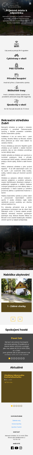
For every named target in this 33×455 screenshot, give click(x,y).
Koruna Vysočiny (16, 424)
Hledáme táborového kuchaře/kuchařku (14, 376)
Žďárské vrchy (17, 420)
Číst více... (9, 382)
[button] (9, 358)
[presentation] (13, 319)
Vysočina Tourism (16, 427)
